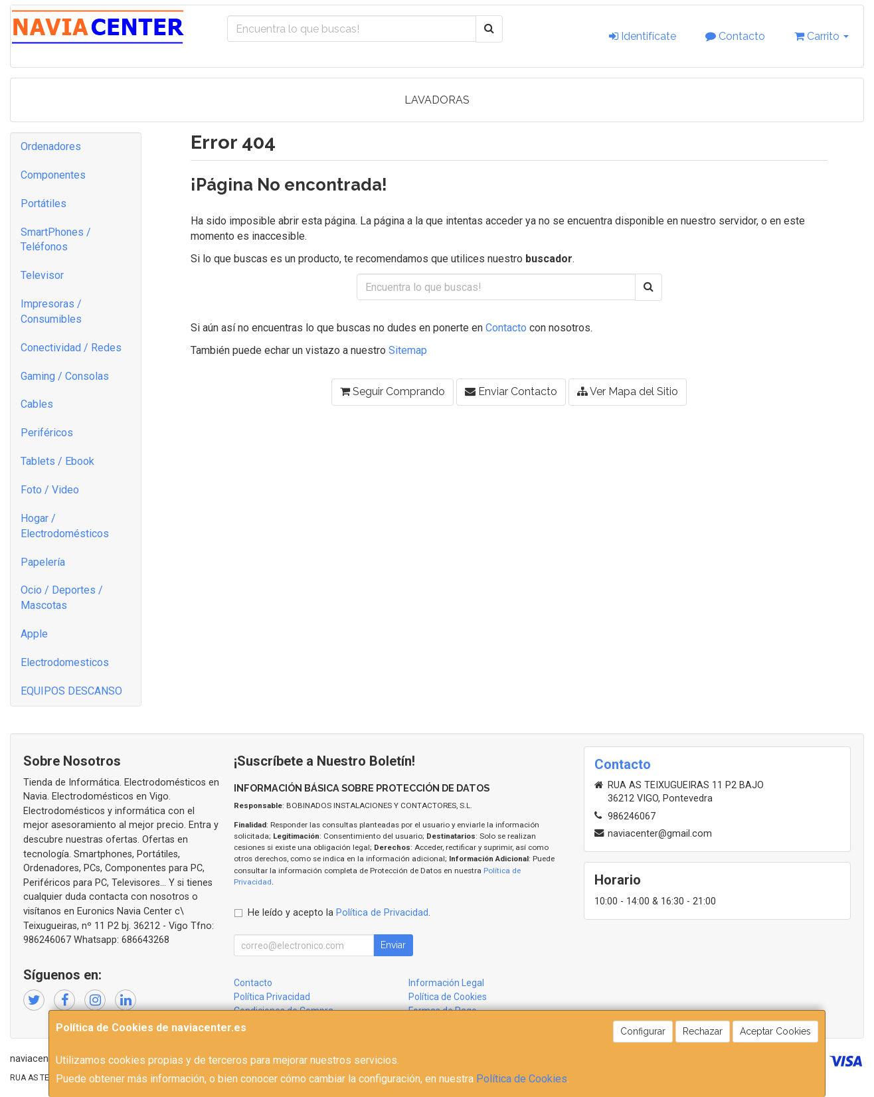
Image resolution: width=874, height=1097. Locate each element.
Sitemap (408, 350)
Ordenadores (51, 146)
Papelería (43, 562)
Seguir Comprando (392, 391)
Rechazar (703, 1031)
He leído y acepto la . (339, 912)
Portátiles (43, 203)
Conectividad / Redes (71, 347)
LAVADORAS (437, 100)
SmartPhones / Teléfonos (56, 240)
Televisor (42, 275)
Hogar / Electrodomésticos (65, 526)
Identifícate (642, 36)
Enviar (393, 945)
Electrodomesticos (65, 662)
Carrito (821, 36)
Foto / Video (50, 489)
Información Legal (446, 982)
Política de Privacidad (382, 912)
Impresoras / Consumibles (51, 311)
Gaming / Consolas (65, 376)
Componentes (53, 175)
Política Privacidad (272, 996)
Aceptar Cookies (775, 1031)
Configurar (642, 1031)
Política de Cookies (521, 1078)
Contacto (735, 36)
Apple (34, 634)
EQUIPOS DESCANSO (71, 691)
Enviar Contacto (511, 391)
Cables (37, 404)
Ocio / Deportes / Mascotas (62, 598)
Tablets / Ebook (57, 461)
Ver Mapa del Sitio (627, 391)
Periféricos (47, 432)
